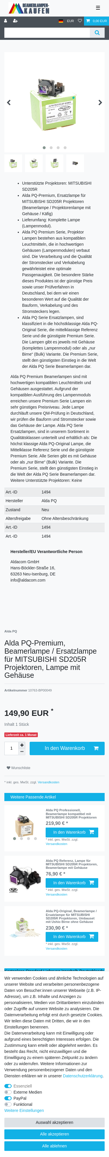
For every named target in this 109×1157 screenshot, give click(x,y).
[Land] (61, 21)
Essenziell (23, 1086)
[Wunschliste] (80, 21)
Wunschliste (18, 768)
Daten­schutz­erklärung (83, 1076)
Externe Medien (28, 1092)
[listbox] (25, 825)
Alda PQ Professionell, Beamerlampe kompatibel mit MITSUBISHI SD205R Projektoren (71, 813)
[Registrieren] (16, 21)
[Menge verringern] (21, 751)
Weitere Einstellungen (24, 1110)
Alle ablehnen (54, 1146)
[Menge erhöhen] (21, 745)
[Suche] (97, 33)
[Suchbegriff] (47, 33)
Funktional (23, 1104)
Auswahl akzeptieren (54, 1122)
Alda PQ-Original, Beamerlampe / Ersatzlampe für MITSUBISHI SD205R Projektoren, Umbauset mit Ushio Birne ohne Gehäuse (71, 916)
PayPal (20, 1098)
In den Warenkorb (71, 748)
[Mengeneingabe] (11, 748)
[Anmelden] (6, 21)
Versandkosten (48, 782)
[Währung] (70, 21)
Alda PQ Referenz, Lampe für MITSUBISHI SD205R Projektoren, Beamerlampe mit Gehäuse (71, 864)
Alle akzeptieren (54, 1134)
